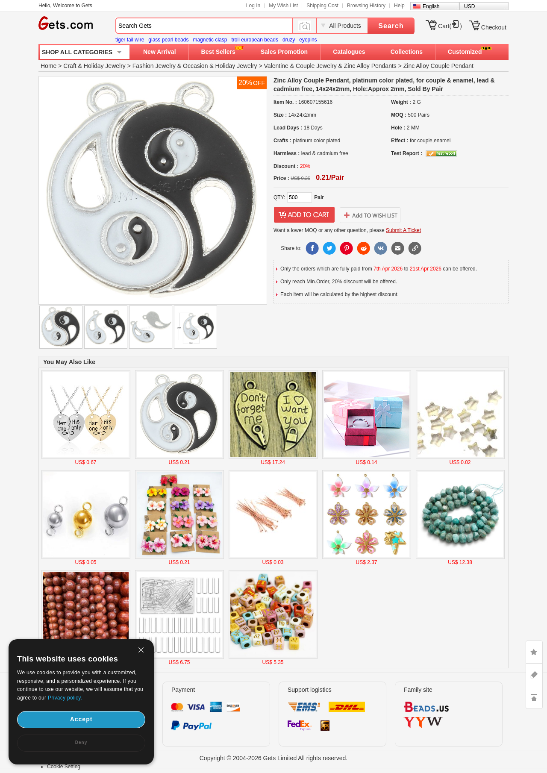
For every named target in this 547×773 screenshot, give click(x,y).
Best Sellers (218, 51)
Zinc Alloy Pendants (370, 65)
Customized (465, 51)
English (431, 6)
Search (390, 25)
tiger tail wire (129, 40)
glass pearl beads (168, 40)
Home (48, 65)
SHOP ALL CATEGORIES (77, 52)
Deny (81, 742)
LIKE (534, 652)
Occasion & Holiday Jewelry (220, 65)
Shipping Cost (322, 6)
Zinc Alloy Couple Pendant (438, 65)
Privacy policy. (65, 698)
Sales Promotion (284, 51)
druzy (288, 40)
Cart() (450, 26)
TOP (534, 697)
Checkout (493, 27)
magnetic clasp (210, 40)
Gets (65, 23)
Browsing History (366, 6)
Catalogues (349, 51)
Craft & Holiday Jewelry (94, 65)
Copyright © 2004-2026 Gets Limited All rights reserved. (274, 758)
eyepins (308, 40)
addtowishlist (370, 215)
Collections (407, 51)
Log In (253, 6)
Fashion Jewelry (154, 65)
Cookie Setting (63, 767)
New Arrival (159, 51)
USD (469, 6)
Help (399, 6)
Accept (81, 719)
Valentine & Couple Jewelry (300, 65)
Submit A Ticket (403, 230)
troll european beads (254, 40)
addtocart (304, 215)
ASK (534, 675)
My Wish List (283, 6)
